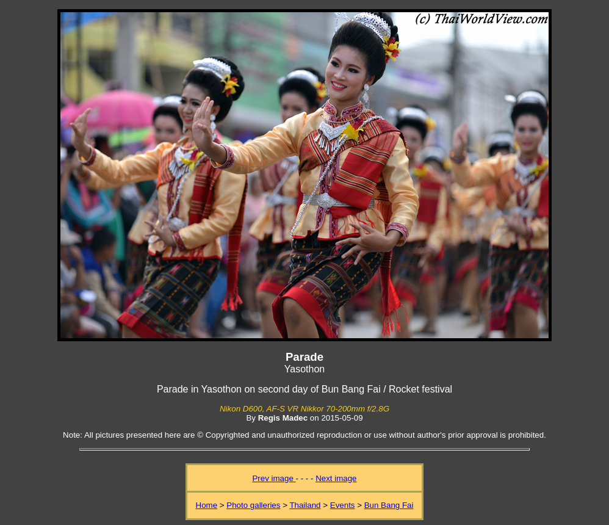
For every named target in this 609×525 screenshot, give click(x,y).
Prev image (273, 478)
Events (342, 505)
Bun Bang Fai (389, 505)
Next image (335, 478)
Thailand (304, 505)
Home (207, 505)
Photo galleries (253, 505)
